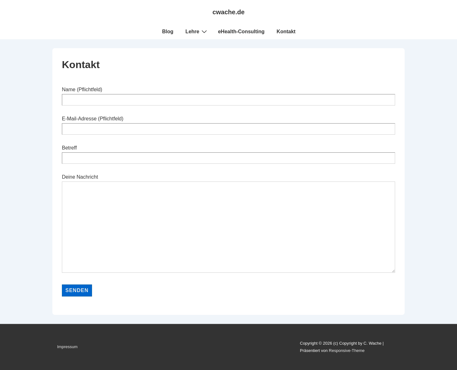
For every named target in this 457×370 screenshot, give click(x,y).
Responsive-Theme (347, 350)
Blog (168, 31)
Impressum (67, 346)
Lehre (197, 31)
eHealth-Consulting (241, 31)
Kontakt (286, 31)
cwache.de (228, 12)
